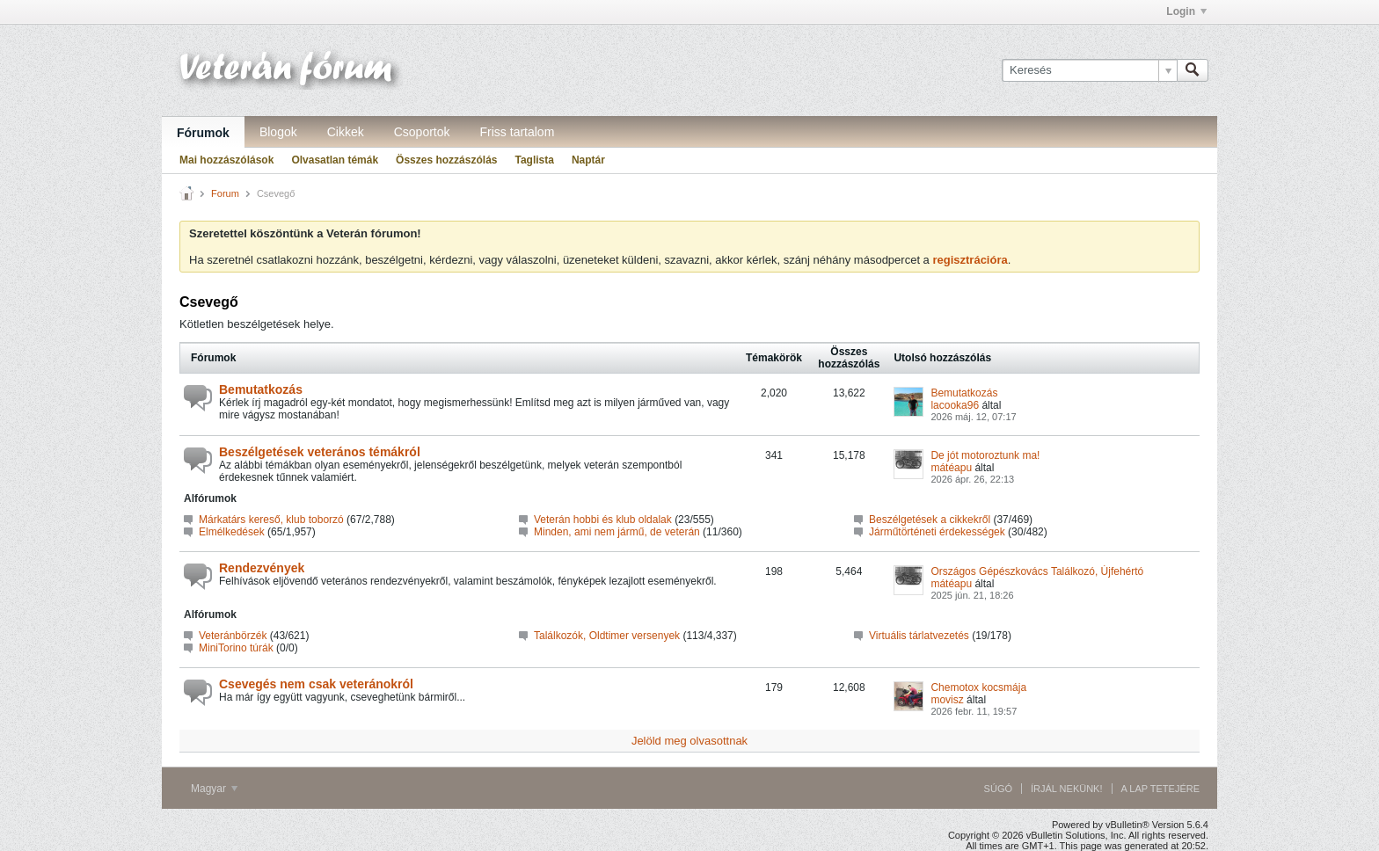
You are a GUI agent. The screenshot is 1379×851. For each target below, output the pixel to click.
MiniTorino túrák (236, 648)
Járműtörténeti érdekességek (937, 532)
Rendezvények (261, 568)
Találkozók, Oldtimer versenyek (607, 635)
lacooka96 (954, 405)
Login (1186, 11)
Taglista (533, 160)
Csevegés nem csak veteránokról (316, 684)
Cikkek (345, 132)
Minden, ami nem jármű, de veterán (617, 532)
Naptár (588, 160)
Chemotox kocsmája (978, 687)
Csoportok (422, 132)
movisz (946, 700)
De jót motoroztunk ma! (985, 455)
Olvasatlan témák (334, 160)
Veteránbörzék (232, 635)
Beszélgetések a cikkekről (929, 519)
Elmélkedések (232, 532)
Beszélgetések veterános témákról (319, 452)
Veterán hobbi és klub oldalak (603, 519)
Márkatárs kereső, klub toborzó (271, 519)
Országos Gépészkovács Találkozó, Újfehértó (1036, 571)
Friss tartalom (517, 132)
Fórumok (203, 133)
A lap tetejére (1160, 788)
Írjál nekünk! (1067, 788)
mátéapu (951, 468)
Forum (225, 193)
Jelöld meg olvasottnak (689, 740)
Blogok (278, 132)
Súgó (998, 788)
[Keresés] (1089, 70)
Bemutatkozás (261, 389)
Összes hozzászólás (446, 160)
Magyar (214, 788)
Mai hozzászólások (226, 160)
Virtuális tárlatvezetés (919, 635)
